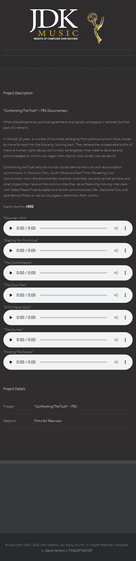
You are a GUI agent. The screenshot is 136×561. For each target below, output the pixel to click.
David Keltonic (55, 550)
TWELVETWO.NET (80, 550)
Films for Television (48, 420)
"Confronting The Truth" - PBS (55, 406)
